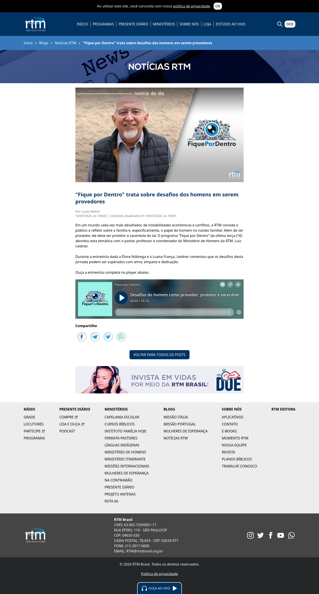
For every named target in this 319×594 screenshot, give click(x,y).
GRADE (29, 417)
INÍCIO (82, 24)
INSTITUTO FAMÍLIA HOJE (125, 431)
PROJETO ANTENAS (120, 494)
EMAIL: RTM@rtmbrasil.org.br (138, 551)
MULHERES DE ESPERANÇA (127, 473)
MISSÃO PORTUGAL (179, 424)
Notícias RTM (65, 43)
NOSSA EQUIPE (234, 445)
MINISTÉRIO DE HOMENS (125, 452)
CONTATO (230, 424)
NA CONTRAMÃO (118, 480)
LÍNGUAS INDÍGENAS (122, 445)
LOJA (207, 24)
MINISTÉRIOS (164, 24)
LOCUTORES (34, 424)
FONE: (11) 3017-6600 (131, 545)
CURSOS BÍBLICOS (120, 424)
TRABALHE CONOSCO (239, 466)
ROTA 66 (111, 501)
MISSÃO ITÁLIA (175, 417)
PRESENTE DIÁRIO (133, 24)
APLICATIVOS (232, 417)
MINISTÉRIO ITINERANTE (125, 459)
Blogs (43, 43)
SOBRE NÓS (189, 24)
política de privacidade (191, 6)
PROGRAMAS (103, 24)
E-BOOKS (229, 431)
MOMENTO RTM (235, 438)
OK (217, 6)
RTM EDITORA (283, 409)
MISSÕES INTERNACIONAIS (127, 466)
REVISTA (228, 452)
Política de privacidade (159, 573)
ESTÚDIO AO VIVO (231, 24)
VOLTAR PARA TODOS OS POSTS (159, 354)
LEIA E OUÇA (72, 424)
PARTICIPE (34, 431)
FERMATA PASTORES (121, 438)
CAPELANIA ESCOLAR (122, 417)
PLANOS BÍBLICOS (237, 459)
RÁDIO (29, 409)
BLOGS (169, 409)
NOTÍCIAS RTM (175, 438)
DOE (290, 24)
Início (28, 43)
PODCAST (67, 431)
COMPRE (68, 417)
